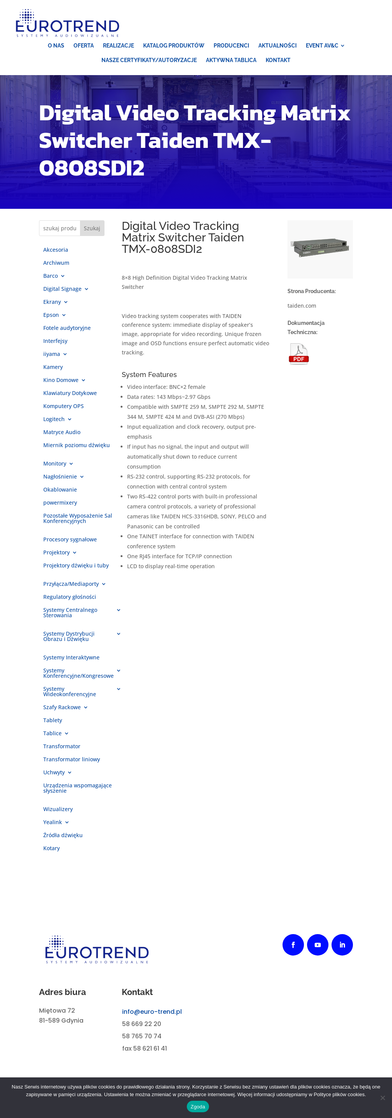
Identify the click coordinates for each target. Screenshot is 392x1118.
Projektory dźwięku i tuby (76, 566)
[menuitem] (56, 45)
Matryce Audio (61, 432)
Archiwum (56, 263)
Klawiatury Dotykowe (70, 393)
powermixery (60, 503)
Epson (51, 315)
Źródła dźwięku (63, 836)
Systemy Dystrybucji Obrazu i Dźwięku (69, 637)
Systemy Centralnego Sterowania (70, 613)
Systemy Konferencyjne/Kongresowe (78, 673)
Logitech (54, 419)
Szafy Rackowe (62, 708)
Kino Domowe (60, 380)
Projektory (56, 553)
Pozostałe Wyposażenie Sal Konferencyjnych (77, 519)
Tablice (52, 734)
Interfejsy (55, 341)
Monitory (54, 464)
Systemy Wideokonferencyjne (69, 692)
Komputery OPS (63, 406)
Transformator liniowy (71, 760)
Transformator (61, 747)
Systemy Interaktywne (71, 658)
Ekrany (52, 302)
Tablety (52, 721)
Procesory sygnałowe (70, 540)
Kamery (53, 367)
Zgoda (198, 1107)
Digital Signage (62, 289)
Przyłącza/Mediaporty (71, 584)
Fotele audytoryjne (67, 328)
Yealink (52, 823)
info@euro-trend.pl (152, 1011)
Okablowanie (60, 490)
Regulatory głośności (69, 597)
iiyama (51, 354)
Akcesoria (55, 250)
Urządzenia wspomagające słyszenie (77, 788)
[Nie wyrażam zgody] (382, 1098)
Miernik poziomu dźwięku (76, 446)
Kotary (51, 849)
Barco (50, 276)
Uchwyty (54, 773)
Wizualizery (58, 810)
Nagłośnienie (60, 477)
